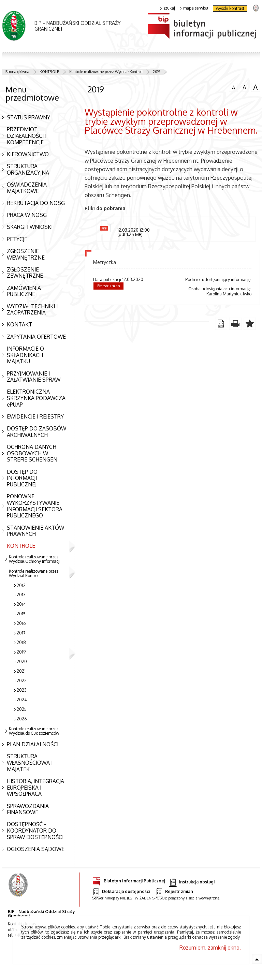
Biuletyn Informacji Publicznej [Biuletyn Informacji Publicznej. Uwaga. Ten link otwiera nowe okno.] (128, 880)
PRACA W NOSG (27, 214)
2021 (21, 671)
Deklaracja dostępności (121, 891)
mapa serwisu (194, 8)
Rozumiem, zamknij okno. (210, 947)
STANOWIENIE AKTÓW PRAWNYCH (35, 531)
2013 (21, 594)
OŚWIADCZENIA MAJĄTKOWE (27, 187)
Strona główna (17, 71)
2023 (22, 690)
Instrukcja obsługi (192, 882)
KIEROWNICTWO (28, 154)
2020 (22, 661)
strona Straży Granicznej (255, 7)
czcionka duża (255, 87)
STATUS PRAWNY (28, 117)
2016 (21, 623)
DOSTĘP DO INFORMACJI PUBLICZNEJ (22, 478)
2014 (21, 604)
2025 (22, 709)
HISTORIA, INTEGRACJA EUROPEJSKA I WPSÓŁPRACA (35, 787)
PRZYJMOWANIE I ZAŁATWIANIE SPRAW (33, 376)
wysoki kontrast (230, 8)
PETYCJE (17, 239)
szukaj (167, 8)
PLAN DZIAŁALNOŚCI (32, 744)
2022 (22, 680)
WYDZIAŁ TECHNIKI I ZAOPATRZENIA (32, 309)
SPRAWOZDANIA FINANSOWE (28, 809)
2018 (21, 642)
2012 (21, 585)
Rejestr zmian (108, 285)
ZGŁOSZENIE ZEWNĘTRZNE (25, 272)
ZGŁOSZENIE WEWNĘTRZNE (26, 254)
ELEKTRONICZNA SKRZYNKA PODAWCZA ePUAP (36, 398)
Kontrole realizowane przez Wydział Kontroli (106, 71)
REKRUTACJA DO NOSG (36, 203)
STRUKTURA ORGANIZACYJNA (28, 169)
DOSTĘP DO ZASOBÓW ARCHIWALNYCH (36, 431)
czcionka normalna (233, 86)
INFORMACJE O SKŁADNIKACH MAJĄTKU (25, 355)
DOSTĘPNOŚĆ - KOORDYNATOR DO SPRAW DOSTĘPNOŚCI (35, 830)
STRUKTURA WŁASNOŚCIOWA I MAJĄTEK (30, 762)
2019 (156, 71)
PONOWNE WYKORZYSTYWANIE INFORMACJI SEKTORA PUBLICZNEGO (34, 506)
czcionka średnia (244, 87)
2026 (22, 718)
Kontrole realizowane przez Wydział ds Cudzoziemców (34, 731)
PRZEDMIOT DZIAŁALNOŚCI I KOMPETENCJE (26, 135)
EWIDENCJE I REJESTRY (35, 416)
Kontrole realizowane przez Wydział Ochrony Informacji (34, 559)
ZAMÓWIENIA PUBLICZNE (24, 291)
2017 (21, 632)
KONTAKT (19, 324)
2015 (21, 613)
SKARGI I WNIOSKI (30, 226)
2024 (22, 699)
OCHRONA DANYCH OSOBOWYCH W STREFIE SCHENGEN (32, 453)
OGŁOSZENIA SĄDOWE (35, 849)
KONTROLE (49, 71)
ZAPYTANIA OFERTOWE (36, 336)
